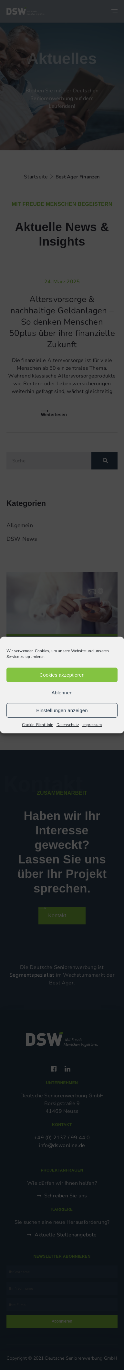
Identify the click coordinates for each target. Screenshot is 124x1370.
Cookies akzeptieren (62, 675)
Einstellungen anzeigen (62, 710)
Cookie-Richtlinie (37, 724)
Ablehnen (62, 692)
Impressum (92, 724)
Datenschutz (68, 724)
